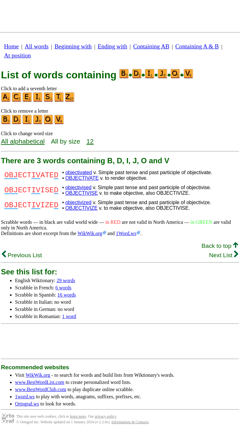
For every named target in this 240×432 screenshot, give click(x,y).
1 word (69, 316)
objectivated (78, 172)
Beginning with (73, 46)
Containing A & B (197, 46)
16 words (67, 294)
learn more (78, 416)
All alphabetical (23, 141)
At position (17, 55)
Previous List (22, 255)
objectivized (78, 202)
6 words (63, 287)
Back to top (220, 246)
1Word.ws (126, 233)
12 (90, 141)
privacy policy (105, 416)
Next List (223, 255)
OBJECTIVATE (82, 178)
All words (36, 46)
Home (11, 46)
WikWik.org (90, 233)
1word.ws (25, 396)
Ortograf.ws (27, 403)
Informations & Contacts (130, 422)
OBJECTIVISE (81, 193)
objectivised (78, 187)
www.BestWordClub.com (40, 389)
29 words (66, 280)
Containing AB (151, 46)
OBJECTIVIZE (81, 208)
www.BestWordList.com (39, 382)
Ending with (112, 46)
